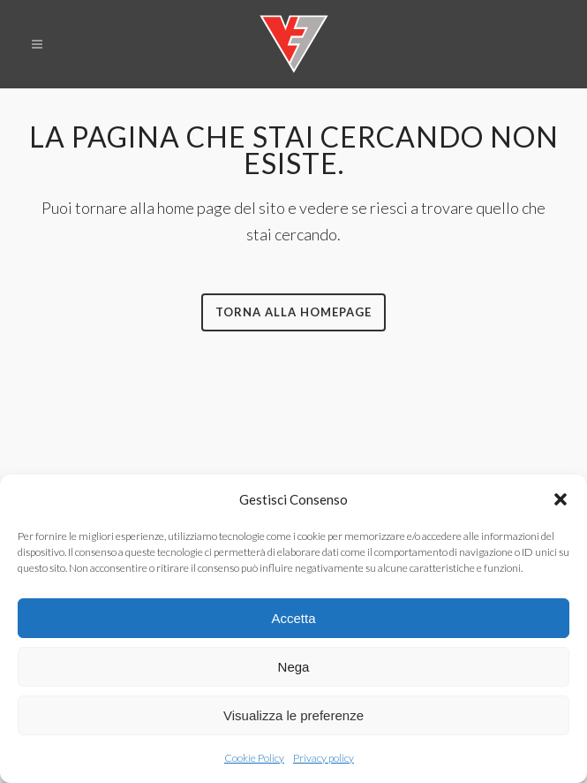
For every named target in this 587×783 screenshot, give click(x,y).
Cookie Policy (254, 757)
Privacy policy (323, 757)
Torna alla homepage (293, 312)
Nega (294, 666)
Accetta (293, 618)
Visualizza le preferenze (293, 715)
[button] (560, 499)
